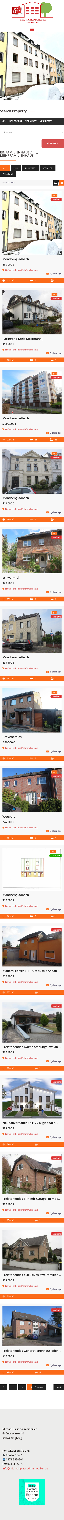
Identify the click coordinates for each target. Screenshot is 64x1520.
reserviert (15, 121)
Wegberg (8, 816)
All (5, 168)
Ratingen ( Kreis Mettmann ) (22, 339)
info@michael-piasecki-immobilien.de (25, 1468)
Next (59, 1387)
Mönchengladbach (15, 259)
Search (52, 143)
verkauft (31, 121)
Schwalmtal (10, 578)
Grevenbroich (12, 737)
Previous (39, 1387)
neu (4, 121)
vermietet (46, 121)
